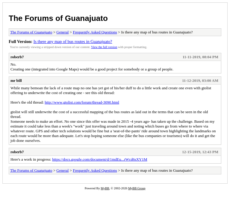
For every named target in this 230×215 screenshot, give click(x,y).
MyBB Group (136, 188)
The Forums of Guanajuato (58, 18)
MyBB (105, 188)
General (62, 32)
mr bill (16, 80)
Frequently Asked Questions (95, 32)
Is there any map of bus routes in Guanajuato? (73, 41)
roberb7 (17, 57)
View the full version (104, 47)
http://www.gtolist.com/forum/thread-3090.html (82, 102)
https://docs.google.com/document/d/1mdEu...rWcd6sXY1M (99, 159)
